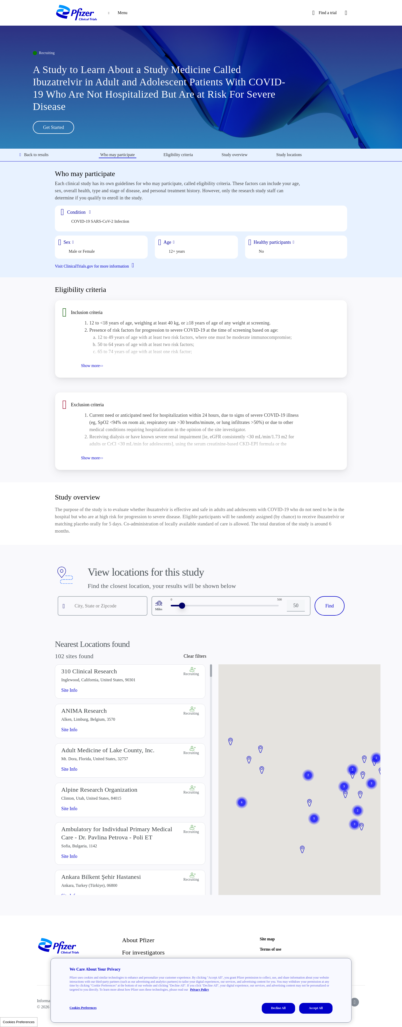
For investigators (143, 952)
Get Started (53, 127)
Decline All (278, 1008)
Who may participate (117, 154)
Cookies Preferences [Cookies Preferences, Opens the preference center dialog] (82, 1008)
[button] (262, 770)
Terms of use (270, 949)
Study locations (289, 154)
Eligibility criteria (178, 154)
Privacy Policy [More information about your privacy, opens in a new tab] (199, 989)
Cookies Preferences (19, 1022)
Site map (267, 939)
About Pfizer (138, 940)
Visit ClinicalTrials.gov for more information (96, 266)
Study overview (234, 154)
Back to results (33, 154)
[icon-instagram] (354, 1002)
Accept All (316, 1008)
